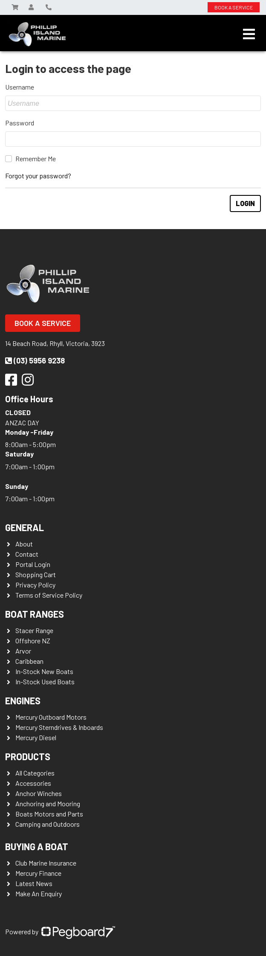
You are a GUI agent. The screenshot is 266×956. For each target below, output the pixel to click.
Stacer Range (34, 630)
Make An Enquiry (38, 893)
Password (19, 123)
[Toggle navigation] (249, 34)
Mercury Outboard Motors (51, 717)
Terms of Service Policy (48, 595)
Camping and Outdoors (47, 824)
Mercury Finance (38, 873)
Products (27, 756)
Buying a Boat (36, 846)
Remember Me (35, 158)
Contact (26, 554)
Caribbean (29, 661)
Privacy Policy (35, 585)
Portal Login (32, 564)
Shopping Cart (35, 574)
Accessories (33, 783)
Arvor (23, 651)
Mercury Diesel (35, 737)
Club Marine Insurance (45, 863)
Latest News (33, 883)
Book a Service (42, 323)
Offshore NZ (32, 640)
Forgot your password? (38, 175)
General (24, 527)
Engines (22, 700)
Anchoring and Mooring (47, 803)
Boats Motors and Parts (49, 814)
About (24, 544)
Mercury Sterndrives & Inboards (59, 727)
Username (19, 87)
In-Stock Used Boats (45, 681)
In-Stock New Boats (44, 671)
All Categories (35, 773)
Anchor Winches (38, 793)
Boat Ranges (34, 613)
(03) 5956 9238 (35, 360)
